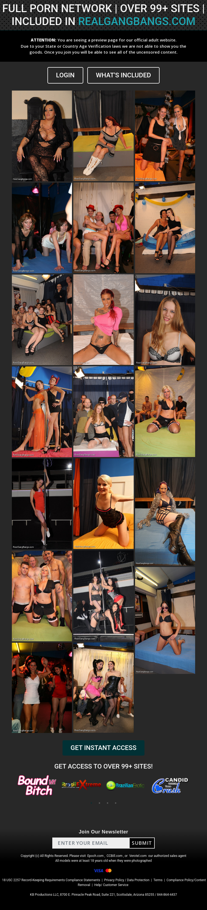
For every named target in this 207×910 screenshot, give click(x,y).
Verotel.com (138, 856)
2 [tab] (99, 803)
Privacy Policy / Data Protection (126, 880)
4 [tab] (115, 803)
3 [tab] (107, 803)
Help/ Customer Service (111, 885)
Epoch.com (95, 856)
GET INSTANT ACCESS (103, 748)
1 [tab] (91, 803)
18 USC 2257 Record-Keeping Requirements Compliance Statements (51, 880)
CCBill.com (115, 856)
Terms (158, 880)
